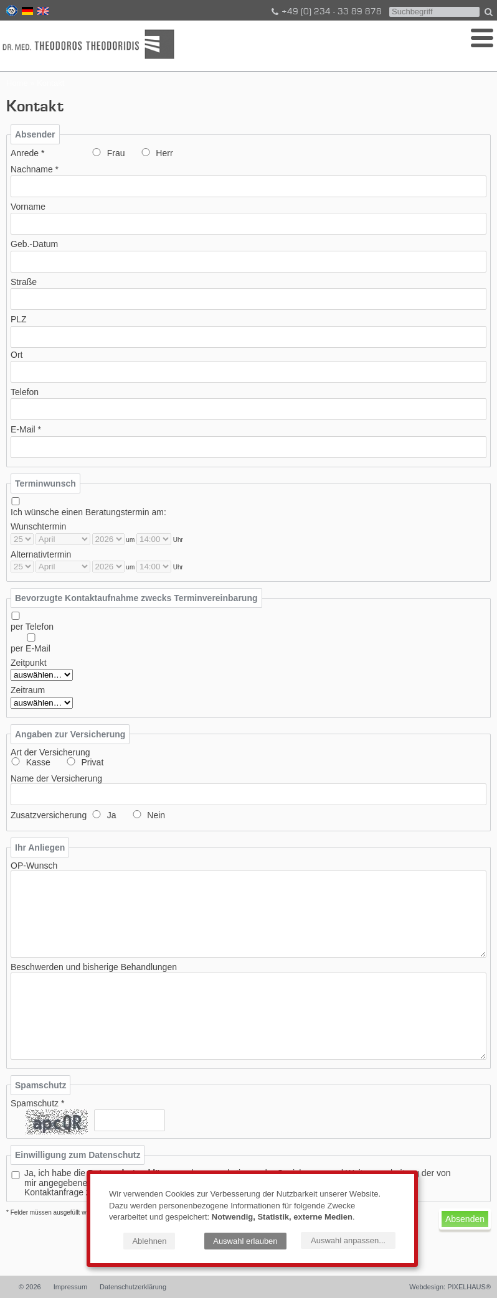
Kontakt (50, 83)
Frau (116, 153)
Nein (156, 815)
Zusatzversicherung (49, 815)
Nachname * (35, 169)
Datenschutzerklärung (133, 1287)
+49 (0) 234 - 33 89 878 (326, 11)
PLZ (19, 319)
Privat (92, 762)
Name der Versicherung (56, 778)
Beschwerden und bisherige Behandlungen (94, 967)
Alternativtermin (41, 554)
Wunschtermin (38, 526)
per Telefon (32, 627)
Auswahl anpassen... (348, 1240)
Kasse (38, 762)
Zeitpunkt (29, 663)
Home (17, 83)
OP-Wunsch (34, 866)
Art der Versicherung (50, 752)
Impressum (70, 1287)
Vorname (28, 207)
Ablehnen (149, 1241)
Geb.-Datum (34, 244)
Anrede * (27, 153)
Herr (164, 153)
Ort (16, 355)
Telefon (25, 392)
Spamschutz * (37, 1103)
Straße (24, 282)
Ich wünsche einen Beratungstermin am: (88, 512)
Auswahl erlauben (245, 1241)
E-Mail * (26, 429)
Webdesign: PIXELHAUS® (450, 1287)
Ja (111, 815)
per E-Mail (30, 648)
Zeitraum (28, 690)
